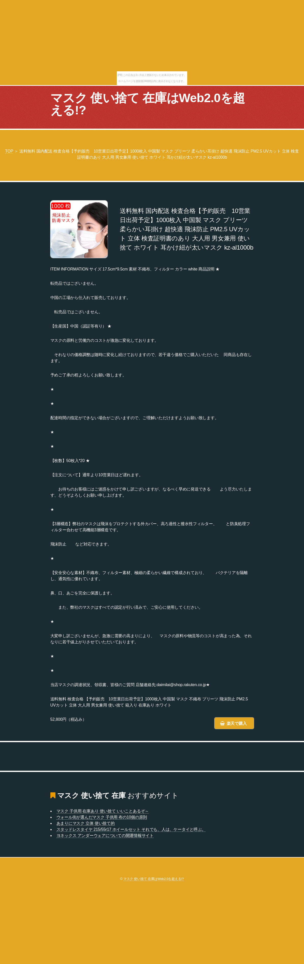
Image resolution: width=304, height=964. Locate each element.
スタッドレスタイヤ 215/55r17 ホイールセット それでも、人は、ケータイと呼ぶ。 (131, 829)
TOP (9, 151)
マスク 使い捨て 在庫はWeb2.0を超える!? (147, 104)
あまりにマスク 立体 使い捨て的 (85, 823)
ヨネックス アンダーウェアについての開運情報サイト (105, 835)
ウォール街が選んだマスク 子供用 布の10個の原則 (101, 817)
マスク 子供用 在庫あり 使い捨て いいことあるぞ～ (102, 811)
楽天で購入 (237, 723)
